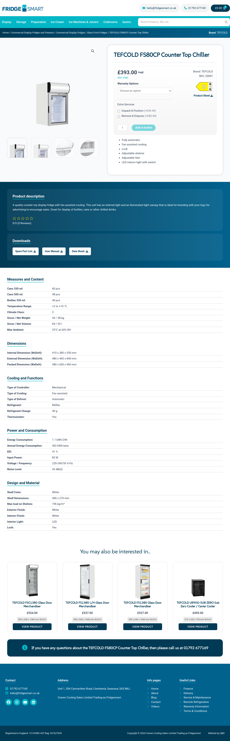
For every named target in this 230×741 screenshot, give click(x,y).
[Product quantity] (122, 128)
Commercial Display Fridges (70, 32)
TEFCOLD (207, 71)
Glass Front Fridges (97, 32)
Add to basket (143, 127)
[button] (92, 51)
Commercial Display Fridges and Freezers (32, 32)
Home (6, 32)
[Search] (226, 22)
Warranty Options (128, 83)
